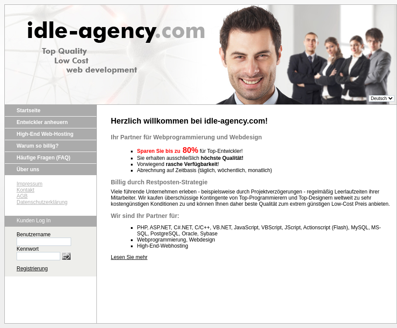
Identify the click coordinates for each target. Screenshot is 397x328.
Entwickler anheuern (42, 122)
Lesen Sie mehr (129, 257)
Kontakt (25, 190)
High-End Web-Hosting (45, 134)
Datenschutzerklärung (42, 202)
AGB (22, 196)
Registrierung (32, 269)
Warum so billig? (37, 146)
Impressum (29, 184)
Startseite (29, 110)
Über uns (28, 169)
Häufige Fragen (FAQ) (43, 158)
